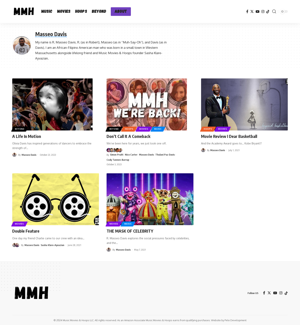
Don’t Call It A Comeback (128, 136)
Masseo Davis (29, 154)
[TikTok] (267, 11)
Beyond (20, 128)
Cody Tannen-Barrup (118, 159)
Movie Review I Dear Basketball (229, 136)
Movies (145, 128)
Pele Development (235, 320)
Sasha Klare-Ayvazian (52, 244)
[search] (274, 11)
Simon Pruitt (116, 154)
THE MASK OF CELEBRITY (130, 230)
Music (160, 128)
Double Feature (25, 230)
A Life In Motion (26, 136)
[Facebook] (247, 12)
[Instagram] (262, 12)
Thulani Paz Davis (165, 154)
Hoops (130, 128)
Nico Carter (131, 154)
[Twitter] (252, 12)
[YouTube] (257, 12)
